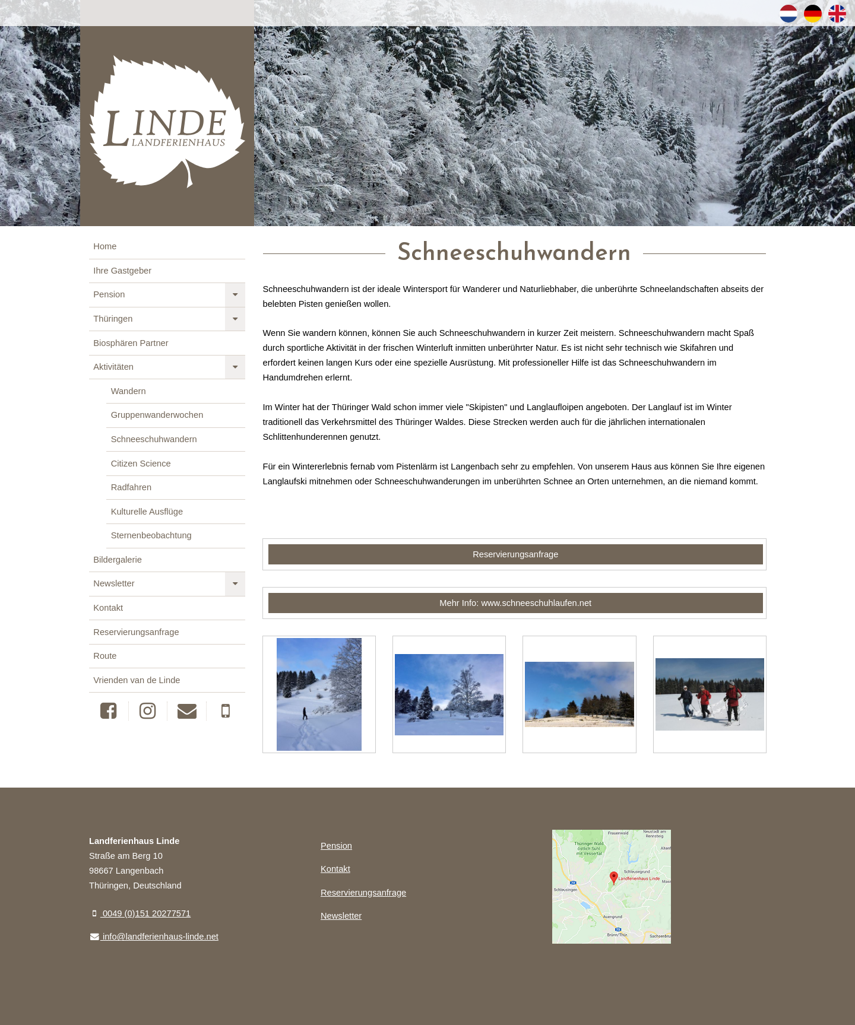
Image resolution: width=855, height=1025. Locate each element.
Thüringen (112, 318)
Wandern (128, 391)
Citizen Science (141, 463)
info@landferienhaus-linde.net (153, 936)
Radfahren (131, 487)
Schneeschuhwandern (154, 439)
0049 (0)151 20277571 (140, 913)
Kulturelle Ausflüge (147, 511)
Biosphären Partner (130, 343)
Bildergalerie (117, 559)
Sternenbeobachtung (151, 535)
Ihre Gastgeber (122, 270)
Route (104, 656)
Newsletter (113, 583)
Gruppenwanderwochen (157, 415)
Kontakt (108, 608)
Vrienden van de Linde (136, 680)
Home (104, 246)
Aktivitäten (113, 367)
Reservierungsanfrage (136, 632)
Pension (109, 294)
